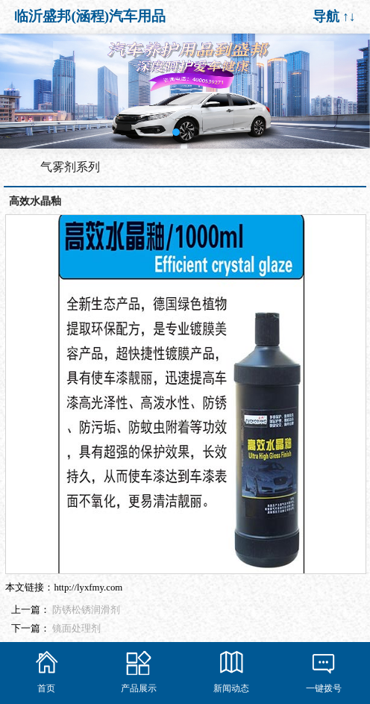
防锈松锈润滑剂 (86, 610)
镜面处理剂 (76, 628)
